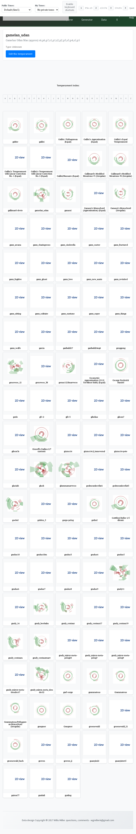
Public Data (106, 17)
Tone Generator (88, 17)
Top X (120, 17)
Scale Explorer (69, 17)
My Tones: (40, 5)
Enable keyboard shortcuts (70, 7)
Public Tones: (8, 5)
